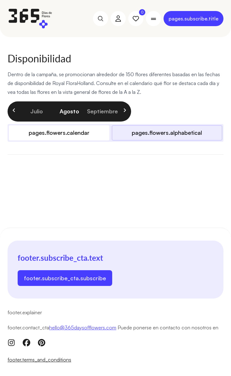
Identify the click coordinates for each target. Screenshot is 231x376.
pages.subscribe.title (193, 18)
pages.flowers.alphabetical (167, 132)
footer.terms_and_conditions (39, 359)
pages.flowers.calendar (59, 132)
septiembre (102, 111)
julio (36, 111)
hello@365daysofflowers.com (82, 327)
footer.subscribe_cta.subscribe (65, 278)
